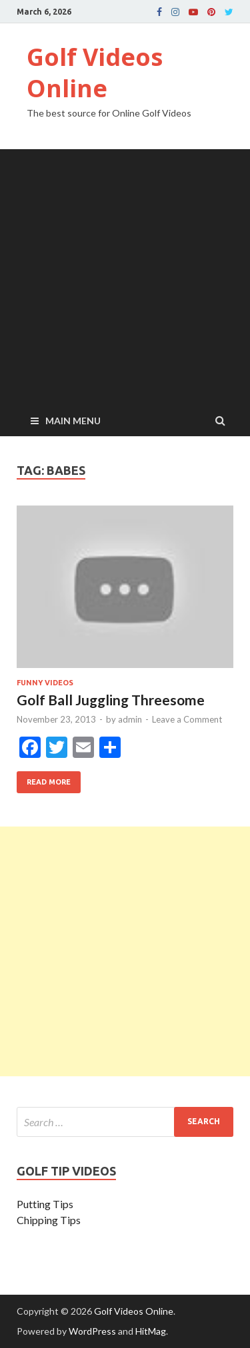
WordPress (92, 1331)
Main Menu (73, 420)
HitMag (150, 1331)
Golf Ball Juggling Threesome (111, 699)
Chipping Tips (49, 1219)
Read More (44, 778)
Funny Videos (45, 683)
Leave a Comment (187, 719)
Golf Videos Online (95, 73)
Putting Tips (45, 1203)
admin (130, 719)
